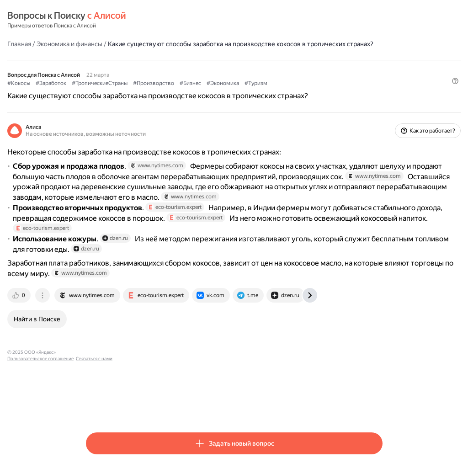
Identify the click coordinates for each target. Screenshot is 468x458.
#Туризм (334, 92)
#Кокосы (97, 92)
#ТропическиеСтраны (178, 92)
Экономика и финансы (148, 43)
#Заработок (129, 92)
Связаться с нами (225, 407)
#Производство (232, 92)
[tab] (98, 350)
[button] (377, 107)
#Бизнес (269, 92)
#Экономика (301, 92)
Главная (98, 43)
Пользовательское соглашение (171, 407)
